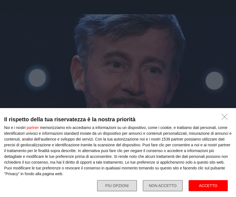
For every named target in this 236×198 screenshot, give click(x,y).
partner (33, 128)
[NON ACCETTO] (226, 118)
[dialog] (118, 153)
